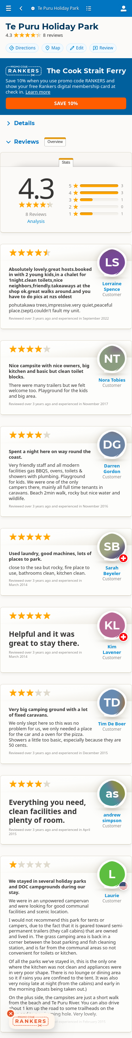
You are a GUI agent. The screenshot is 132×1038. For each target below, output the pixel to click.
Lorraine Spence (112, 286)
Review (103, 48)
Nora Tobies (112, 380)
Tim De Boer (112, 724)
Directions (22, 48)
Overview (55, 142)
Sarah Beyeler (112, 570)
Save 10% (66, 103)
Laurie (112, 895)
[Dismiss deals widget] (10, 1013)
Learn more (37, 92)
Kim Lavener (112, 649)
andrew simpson (111, 818)
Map (52, 48)
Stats (66, 162)
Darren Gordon (111, 468)
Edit (76, 48)
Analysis (36, 221)
